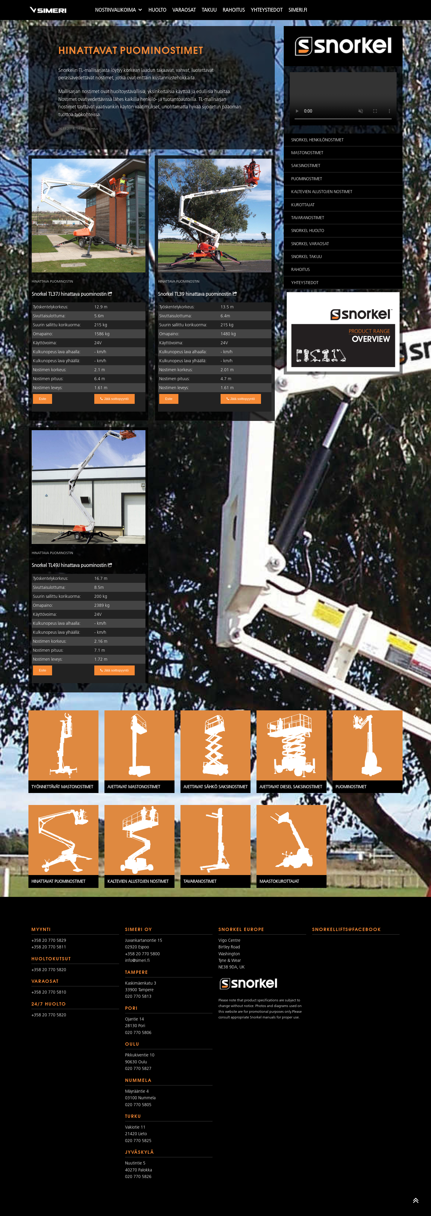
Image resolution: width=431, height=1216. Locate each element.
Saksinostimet (305, 165)
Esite (42, 399)
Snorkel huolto (307, 230)
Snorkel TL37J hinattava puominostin (72, 294)
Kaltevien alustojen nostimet (321, 191)
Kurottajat (303, 204)
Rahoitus (234, 10)
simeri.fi (298, 10)
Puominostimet (306, 178)
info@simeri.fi (137, 960)
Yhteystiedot (267, 10)
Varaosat (184, 10)
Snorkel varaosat (310, 243)
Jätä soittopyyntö (114, 399)
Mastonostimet (307, 152)
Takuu (209, 10)
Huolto (157, 10)
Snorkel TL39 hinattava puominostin (197, 294)
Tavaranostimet (307, 217)
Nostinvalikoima (115, 10)
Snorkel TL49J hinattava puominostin (72, 565)
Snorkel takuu (306, 256)
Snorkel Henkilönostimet (317, 139)
